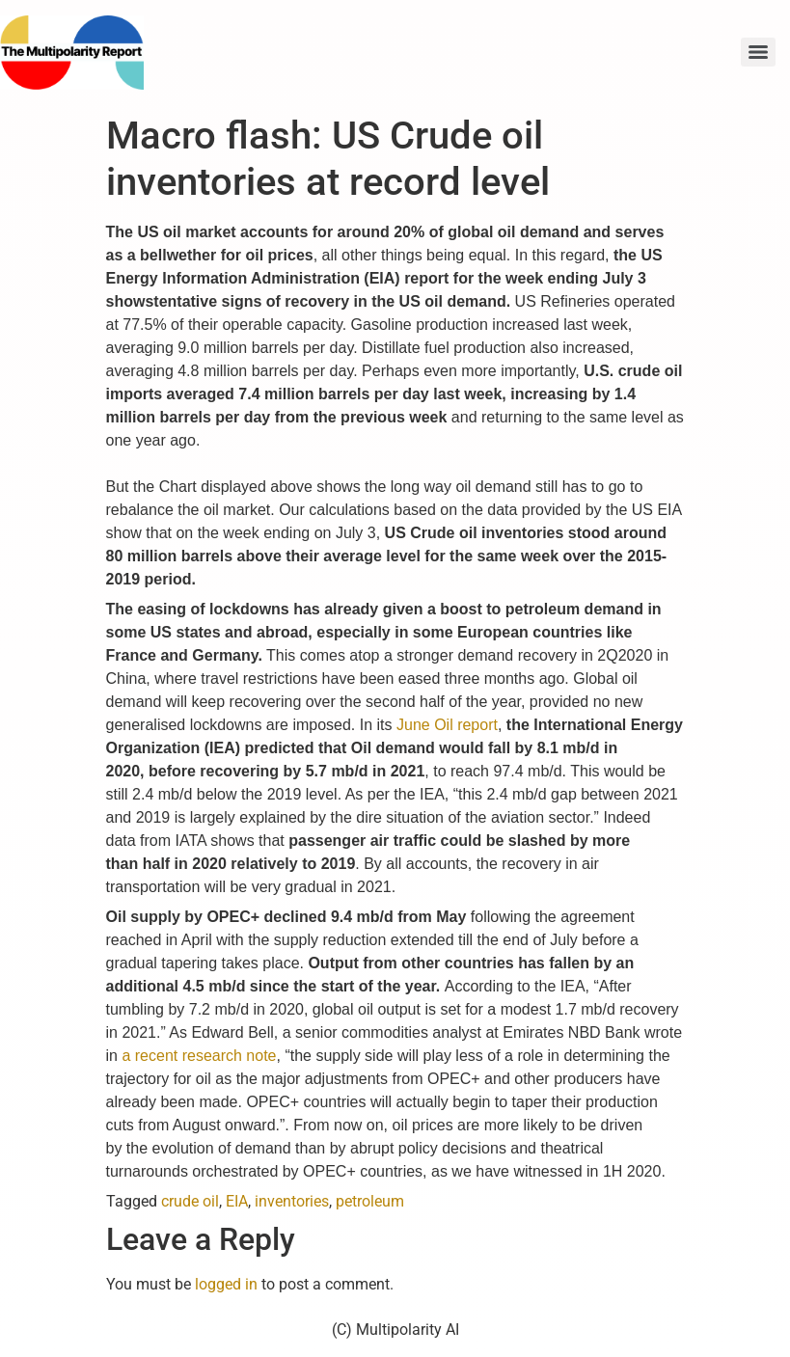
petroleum (370, 1201)
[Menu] (758, 52)
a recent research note (199, 1055)
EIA (237, 1201)
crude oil (190, 1201)
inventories (292, 1201)
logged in (226, 1284)
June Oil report (447, 725)
